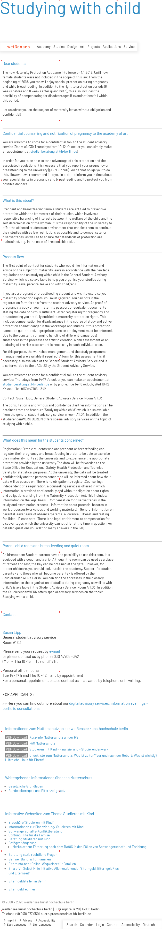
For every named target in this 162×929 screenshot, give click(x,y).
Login (100, 925)
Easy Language (14, 924)
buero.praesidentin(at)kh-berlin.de (66, 914)
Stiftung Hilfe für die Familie (29, 835)
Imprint (9, 920)
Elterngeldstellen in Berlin (27, 881)
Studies (58, 46)
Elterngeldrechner (22, 889)
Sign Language (39, 924)
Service (129, 46)
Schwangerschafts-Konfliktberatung (35, 831)
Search (72, 925)
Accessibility (131, 925)
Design (72, 46)
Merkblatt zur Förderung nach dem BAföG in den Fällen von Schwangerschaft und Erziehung (80, 847)
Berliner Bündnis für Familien (30, 859)
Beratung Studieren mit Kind (29, 839)
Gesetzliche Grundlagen (26, 786)
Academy (44, 46)
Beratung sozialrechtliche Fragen (33, 854)
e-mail (55, 651)
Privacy (25, 920)
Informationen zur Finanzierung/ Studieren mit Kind (46, 827)
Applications (112, 46)
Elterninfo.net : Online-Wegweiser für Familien (42, 864)
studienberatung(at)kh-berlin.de (53, 151)
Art (82, 46)
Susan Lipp (12, 632)
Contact (113, 925)
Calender (86, 925)
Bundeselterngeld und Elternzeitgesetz (37, 791)
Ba (10, 843)
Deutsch (149, 925)
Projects (93, 46)
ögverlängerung (24, 843)
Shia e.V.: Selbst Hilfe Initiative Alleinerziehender (44, 868)
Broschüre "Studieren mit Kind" (31, 822)
